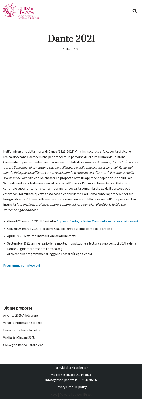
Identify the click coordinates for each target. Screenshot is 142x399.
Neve (53, 394)
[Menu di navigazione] (125, 10)
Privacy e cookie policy (71, 387)
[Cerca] (134, 10)
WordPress (84, 394)
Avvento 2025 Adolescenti (21, 315)
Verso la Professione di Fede (22, 323)
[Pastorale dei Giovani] (21, 11)
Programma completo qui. (21, 265)
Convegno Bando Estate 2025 (23, 345)
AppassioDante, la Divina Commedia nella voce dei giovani (97, 221)
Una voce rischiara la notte (22, 330)
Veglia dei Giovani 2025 (19, 337)
